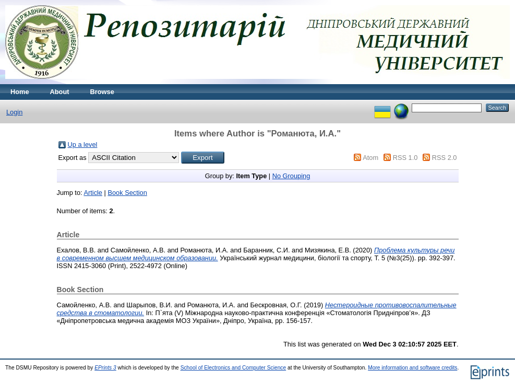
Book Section (127, 193)
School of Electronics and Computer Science (233, 368)
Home (19, 92)
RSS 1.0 (405, 157)
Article (92, 193)
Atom (370, 157)
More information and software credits (412, 368)
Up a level (83, 144)
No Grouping (291, 176)
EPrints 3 (105, 368)
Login (14, 112)
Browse (102, 92)
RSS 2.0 (444, 157)
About (59, 92)
